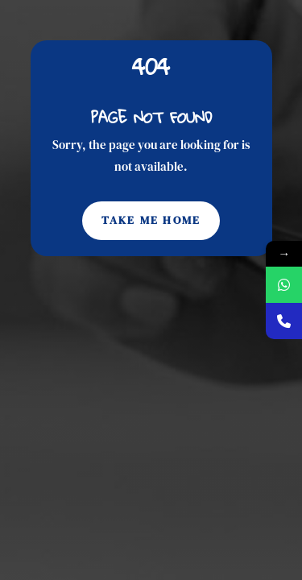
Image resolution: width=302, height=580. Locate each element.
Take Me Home (151, 220)
